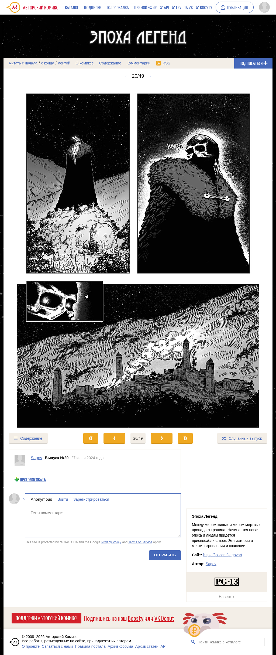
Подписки (92, 7)
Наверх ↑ (226, 597)
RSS (166, 63)
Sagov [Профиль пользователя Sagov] (36, 457)
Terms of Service (140, 542)
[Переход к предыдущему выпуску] (37, 256)
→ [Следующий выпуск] (149, 76)
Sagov (211, 564)
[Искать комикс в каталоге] (193, 642)
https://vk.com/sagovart (222, 555)
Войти (62, 499)
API (166, 7)
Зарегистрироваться (91, 499)
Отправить (165, 555)
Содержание (110, 63)
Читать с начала (23, 63)
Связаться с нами (57, 646)
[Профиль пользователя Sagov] (20, 460)
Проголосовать (33, 479)
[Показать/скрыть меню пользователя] (264, 7)
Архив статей (146, 646)
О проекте (31, 646)
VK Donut (164, 618)
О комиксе (84, 63)
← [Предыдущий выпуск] (126, 76)
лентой (64, 63)
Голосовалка (118, 7)
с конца (47, 63)
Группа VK (184, 7)
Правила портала (90, 646)
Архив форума (120, 646)
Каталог (72, 7)
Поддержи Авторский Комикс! (46, 617)
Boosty (206, 7)
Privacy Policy (111, 542)
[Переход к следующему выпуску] (138, 256)
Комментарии (138, 63)
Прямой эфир (145, 7)
